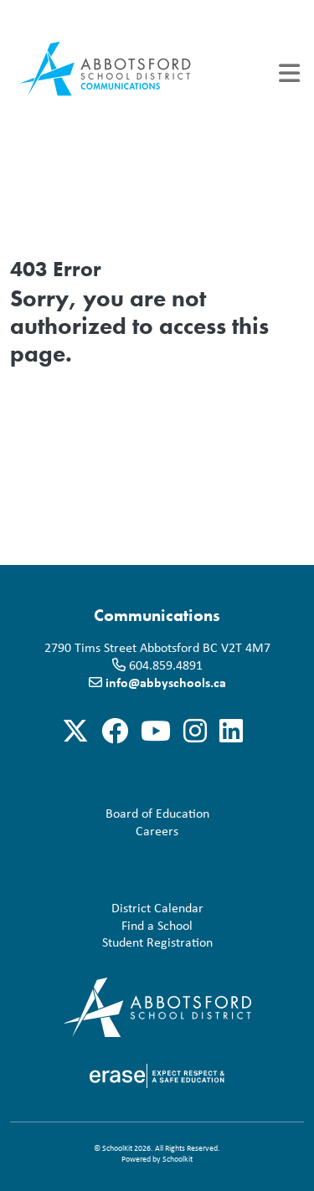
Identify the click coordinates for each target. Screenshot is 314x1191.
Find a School (105, 925)
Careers (97, 830)
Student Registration (115, 942)
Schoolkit (177, 1158)
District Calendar (110, 907)
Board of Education (113, 813)
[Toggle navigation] (289, 73)
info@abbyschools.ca (166, 682)
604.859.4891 (166, 664)
